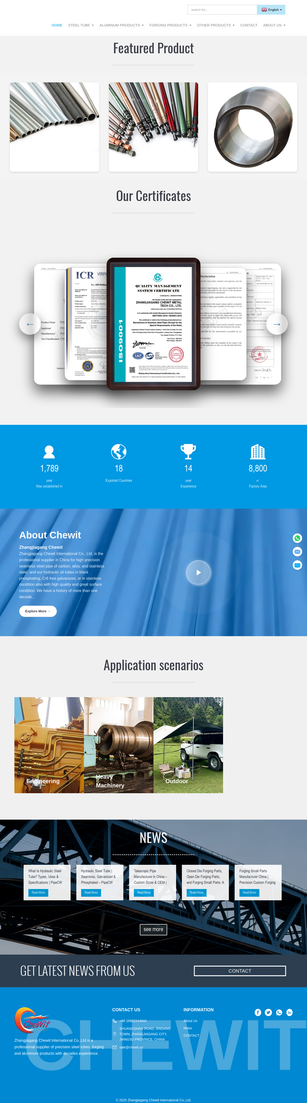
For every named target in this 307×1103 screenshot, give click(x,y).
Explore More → (38, 611)
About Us (190, 1021)
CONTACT (191, 1035)
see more (153, 929)
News (187, 1028)
